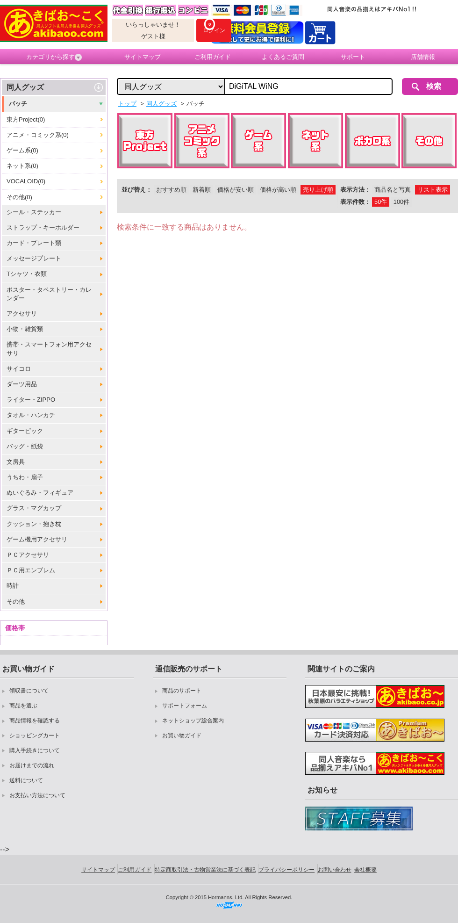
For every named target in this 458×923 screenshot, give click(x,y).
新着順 (202, 189)
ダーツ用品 (22, 384)
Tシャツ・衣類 (27, 273)
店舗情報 (423, 56)
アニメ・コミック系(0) (38, 134)
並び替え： (137, 189)
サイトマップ (142, 56)
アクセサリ (22, 313)
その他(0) (19, 197)
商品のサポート (181, 690)
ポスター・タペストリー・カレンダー (49, 294)
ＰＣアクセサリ (28, 554)
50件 (380, 201)
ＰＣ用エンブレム (31, 570)
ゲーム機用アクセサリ (37, 539)
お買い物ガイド (181, 735)
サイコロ (19, 368)
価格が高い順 (278, 189)
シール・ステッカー (34, 212)
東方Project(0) (26, 119)
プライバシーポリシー (286, 870)
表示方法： (355, 189)
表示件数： (355, 201)
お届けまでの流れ (31, 765)
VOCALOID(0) (26, 181)
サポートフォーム (184, 705)
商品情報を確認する (34, 720)
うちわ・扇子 (25, 477)
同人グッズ (25, 87)
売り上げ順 (318, 189)
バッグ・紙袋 (25, 446)
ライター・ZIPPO (31, 399)
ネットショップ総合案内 (193, 720)
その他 (16, 601)
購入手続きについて (34, 750)
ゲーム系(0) (22, 150)
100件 (401, 201)
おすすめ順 (171, 189)
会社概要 (365, 870)
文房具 (16, 461)
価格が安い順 (235, 189)
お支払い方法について (37, 795)
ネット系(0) (22, 165)
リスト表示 (432, 189)
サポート (353, 56)
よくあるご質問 (283, 56)
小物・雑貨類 (25, 328)
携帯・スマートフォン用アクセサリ (49, 348)
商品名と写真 (392, 189)
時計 (13, 585)
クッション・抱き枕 (34, 523)
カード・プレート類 (34, 242)
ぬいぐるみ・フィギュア (40, 492)
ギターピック (25, 430)
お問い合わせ (334, 870)
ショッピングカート (34, 735)
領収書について (29, 690)
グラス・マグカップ (34, 508)
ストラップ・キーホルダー (43, 227)
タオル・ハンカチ (31, 414)
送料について (26, 780)
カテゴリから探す (54, 57)
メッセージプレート (34, 258)
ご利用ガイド (212, 56)
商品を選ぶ (23, 705)
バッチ (18, 103)
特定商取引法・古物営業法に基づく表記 (205, 870)
